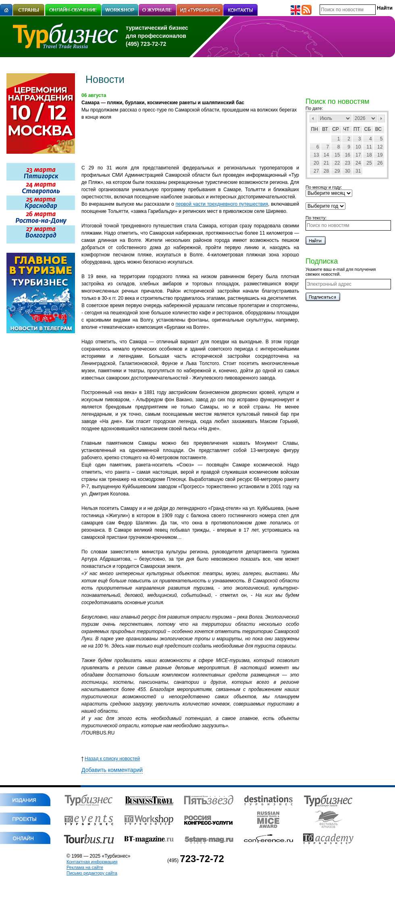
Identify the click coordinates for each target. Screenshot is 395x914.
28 (326, 171)
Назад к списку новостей (110, 758)
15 (337, 155)
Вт (325, 129)
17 (358, 155)
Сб (367, 129)
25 (369, 163)
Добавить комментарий (112, 770)
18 (369, 155)
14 (326, 155)
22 (337, 163)
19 (380, 155)
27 (316, 171)
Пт (356, 129)
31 (358, 171)
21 (326, 163)
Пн (314, 129)
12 (380, 147)
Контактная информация (92, 861)
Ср (335, 129)
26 (380, 163)
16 (347, 155)
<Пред (313, 118)
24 (358, 163)
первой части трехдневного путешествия (221, 204)
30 (347, 171)
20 (316, 163)
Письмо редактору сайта (92, 873)
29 (337, 171)
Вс (378, 129)
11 (369, 147)
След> (381, 118)
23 (347, 163)
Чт (346, 129)
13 (316, 155)
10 (358, 147)
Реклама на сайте (85, 867)
